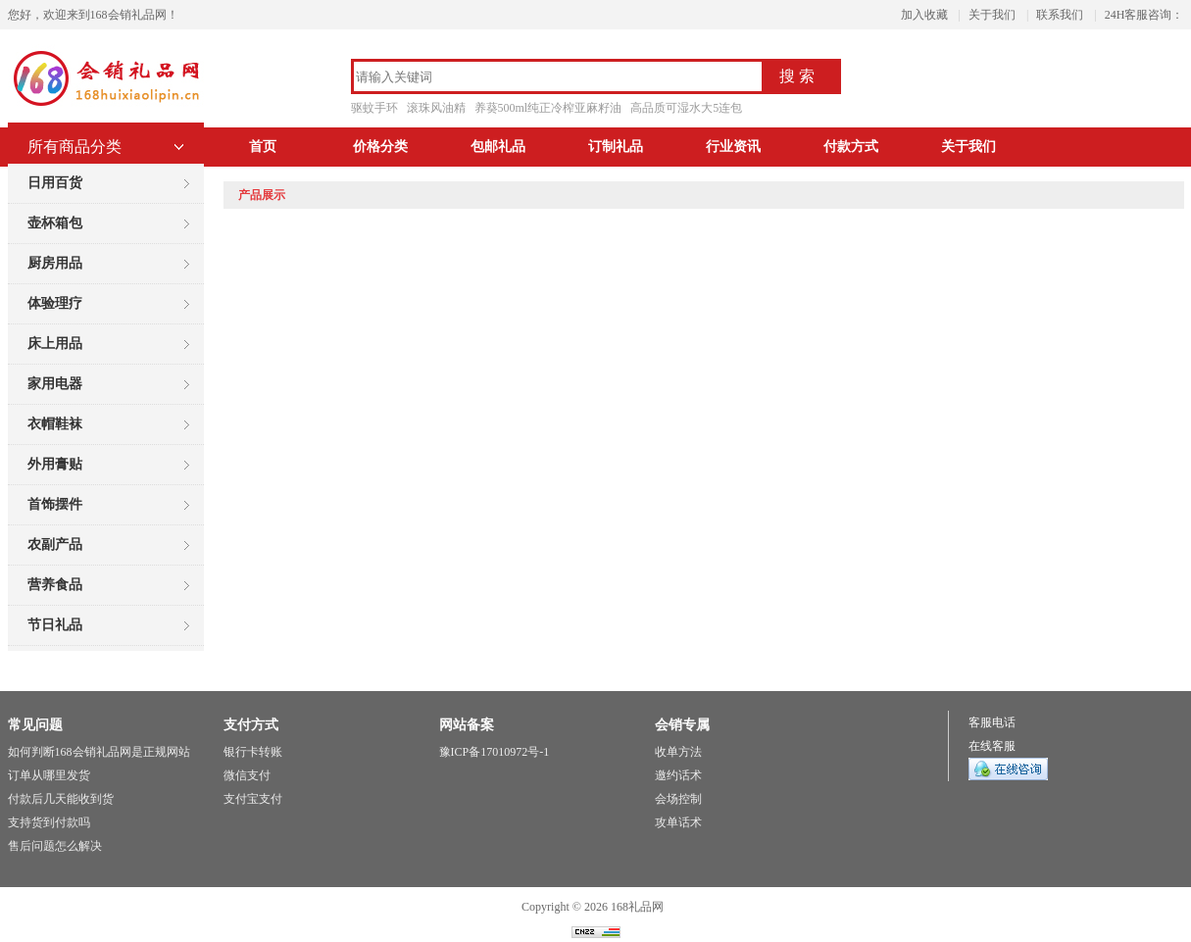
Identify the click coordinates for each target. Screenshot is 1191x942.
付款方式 (850, 146)
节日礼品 (54, 625)
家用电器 (54, 383)
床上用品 (54, 343)
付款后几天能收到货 (61, 799)
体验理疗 (54, 303)
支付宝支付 (252, 799)
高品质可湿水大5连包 (686, 108)
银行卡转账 (252, 752)
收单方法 (678, 752)
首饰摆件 (54, 504)
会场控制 (678, 799)
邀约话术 (678, 775)
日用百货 (54, 182)
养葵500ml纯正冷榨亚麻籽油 (548, 108)
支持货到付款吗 (49, 822)
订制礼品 (615, 146)
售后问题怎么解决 (55, 846)
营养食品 (54, 584)
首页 (262, 146)
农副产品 (54, 544)
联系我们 (1059, 15)
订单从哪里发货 (49, 775)
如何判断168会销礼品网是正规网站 (99, 752)
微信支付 (247, 775)
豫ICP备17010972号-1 (494, 752)
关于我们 (992, 15)
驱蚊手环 (374, 108)
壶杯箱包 (54, 223)
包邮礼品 (498, 146)
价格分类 (380, 146)
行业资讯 (733, 146)
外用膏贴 (54, 464)
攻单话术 (678, 822)
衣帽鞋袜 (54, 424)
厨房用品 (54, 263)
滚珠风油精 (436, 108)
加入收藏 (924, 15)
